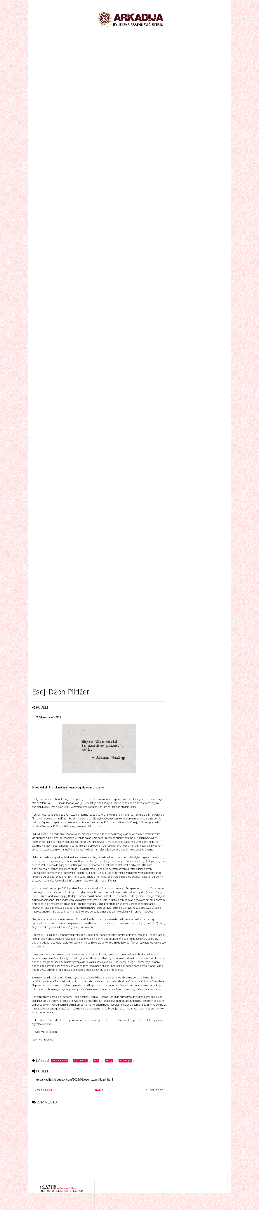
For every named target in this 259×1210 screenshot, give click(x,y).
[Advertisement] (99, 1136)
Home (99, 1090)
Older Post (154, 1090)
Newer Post (44, 1090)
